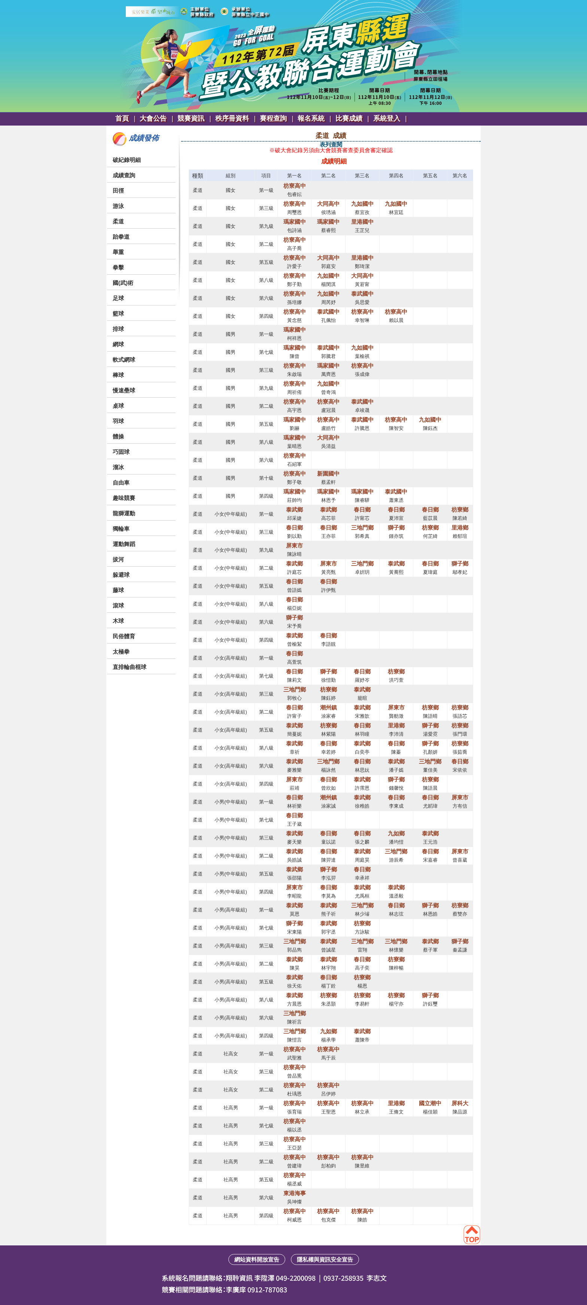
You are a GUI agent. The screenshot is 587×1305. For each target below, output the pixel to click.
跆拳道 (121, 236)
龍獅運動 (124, 513)
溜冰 (118, 467)
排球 (118, 329)
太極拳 (121, 651)
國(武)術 (123, 283)
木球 (118, 621)
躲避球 (121, 575)
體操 (118, 436)
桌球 (118, 406)
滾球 (118, 605)
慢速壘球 (124, 390)
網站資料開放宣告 (256, 1259)
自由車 (121, 482)
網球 (118, 344)
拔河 (118, 559)
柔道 (118, 221)
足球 (118, 298)
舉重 (118, 252)
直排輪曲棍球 (129, 667)
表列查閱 (331, 144)
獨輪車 (121, 528)
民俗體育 (124, 636)
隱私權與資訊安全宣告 (325, 1259)
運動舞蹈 (124, 544)
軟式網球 (124, 359)
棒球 (118, 375)
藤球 (118, 590)
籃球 (118, 313)
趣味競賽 (124, 498)
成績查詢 (124, 175)
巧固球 (121, 452)
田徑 (118, 190)
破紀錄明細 (127, 160)
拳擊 (118, 267)
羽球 (118, 421)
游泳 (118, 206)
